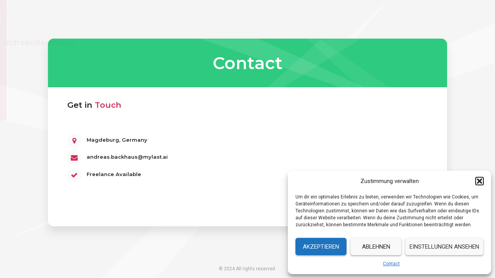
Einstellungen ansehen (444, 246)
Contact (391, 263)
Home (330, 18)
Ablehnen (376, 246)
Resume (363, 18)
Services (400, 18)
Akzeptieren (321, 246)
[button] (479, 181)
